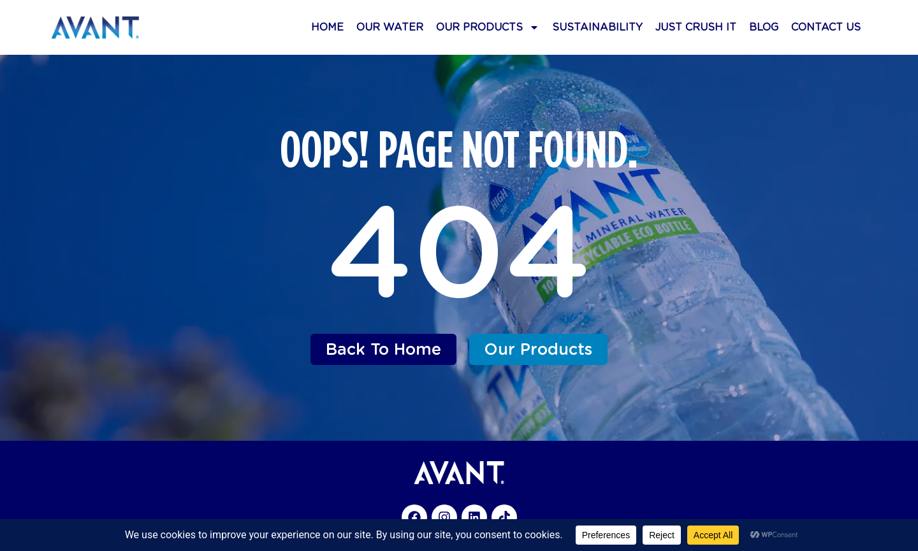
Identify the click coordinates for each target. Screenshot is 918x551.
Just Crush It (695, 27)
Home (327, 27)
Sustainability (597, 27)
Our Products (487, 27)
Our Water (389, 27)
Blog (763, 27)
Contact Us (826, 27)
